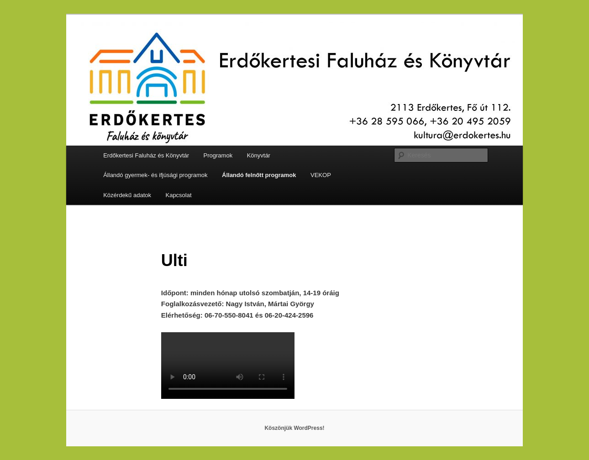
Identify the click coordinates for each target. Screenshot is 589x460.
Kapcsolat (178, 195)
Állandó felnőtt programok (259, 175)
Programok (218, 155)
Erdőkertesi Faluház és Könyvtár (146, 155)
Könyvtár (258, 155)
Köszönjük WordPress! (294, 428)
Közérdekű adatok (127, 195)
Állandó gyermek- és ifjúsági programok (155, 175)
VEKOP (320, 175)
